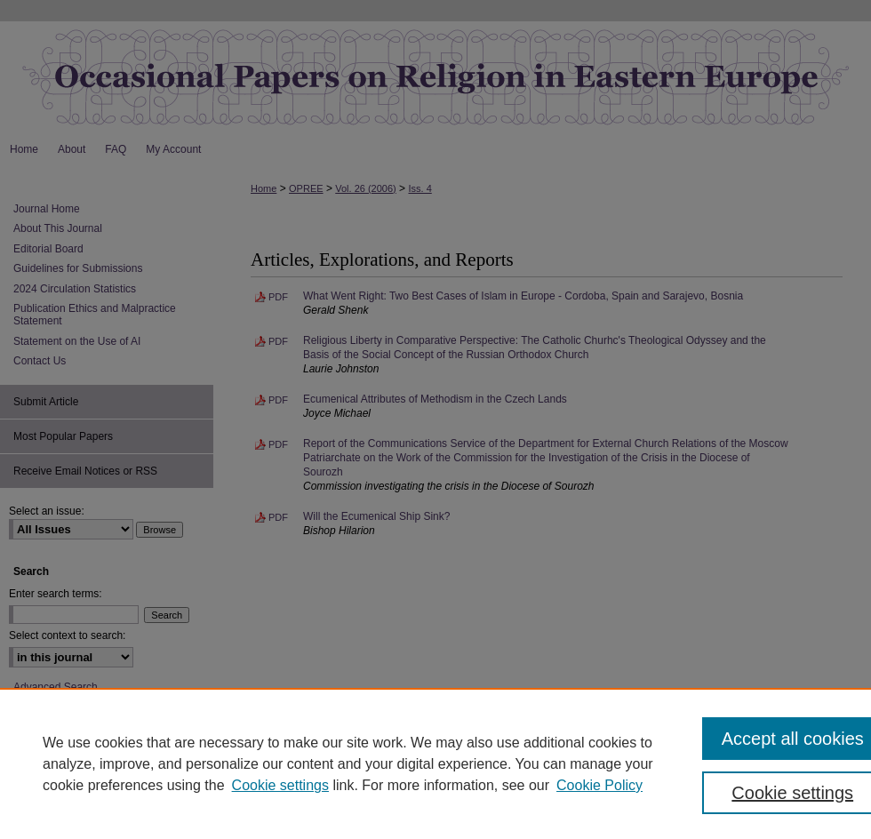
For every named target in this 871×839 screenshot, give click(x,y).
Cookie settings (280, 785)
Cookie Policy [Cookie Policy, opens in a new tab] (599, 785)
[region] (435, 763)
